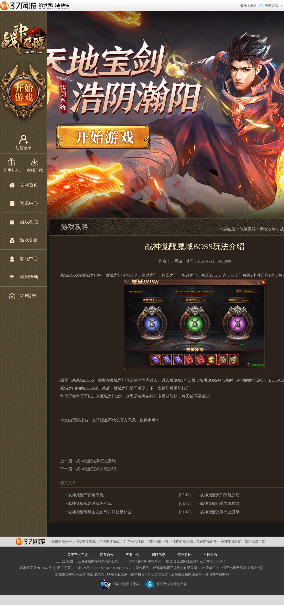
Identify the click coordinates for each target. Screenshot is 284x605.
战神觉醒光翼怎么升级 (96, 461)
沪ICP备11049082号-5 (144, 561)
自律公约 (210, 555)
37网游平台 (30, 541)
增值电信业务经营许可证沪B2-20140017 (195, 561)
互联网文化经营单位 (165, 584)
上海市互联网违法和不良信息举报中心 (200, 574)
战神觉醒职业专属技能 (220, 503)
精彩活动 (29, 277)
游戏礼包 (29, 221)
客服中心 (29, 258)
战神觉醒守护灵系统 (86, 495)
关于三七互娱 (77, 555)
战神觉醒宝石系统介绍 (96, 469)
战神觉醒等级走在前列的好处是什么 (99, 512)
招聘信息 (158, 555)
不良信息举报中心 (120, 584)
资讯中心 (29, 203)
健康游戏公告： (63, 542)
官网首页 (29, 184)
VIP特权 (28, 295)
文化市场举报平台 (68, 574)
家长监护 (184, 555)
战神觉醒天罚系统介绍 (220, 495)
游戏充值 (29, 240)
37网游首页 (36, 5)
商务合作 (107, 555)
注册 (253, 5)
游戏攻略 (268, 229)
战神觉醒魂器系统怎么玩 (90, 503)
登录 (243, 5)
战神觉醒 (248, 229)
